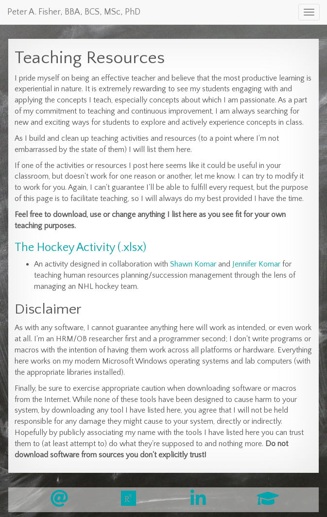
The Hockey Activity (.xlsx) (80, 247)
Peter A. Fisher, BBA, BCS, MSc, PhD (73, 12)
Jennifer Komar (256, 264)
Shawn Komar (193, 264)
